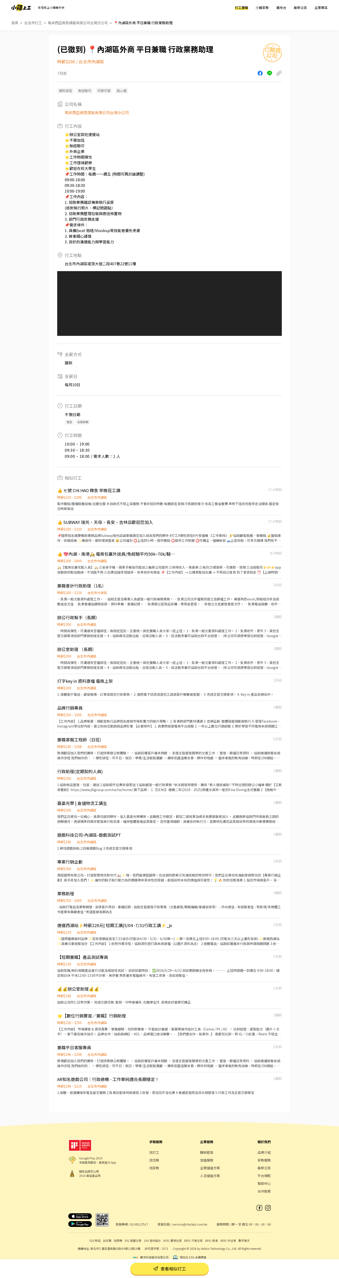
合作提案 (264, 1191)
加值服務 (206, 1160)
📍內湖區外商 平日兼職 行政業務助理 (143, 22)
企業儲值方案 (210, 1167)
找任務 (154, 1160)
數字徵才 (244, 1240)
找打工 (154, 1152)
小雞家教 (262, 7)
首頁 (14, 22)
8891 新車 (211, 1240)
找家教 (154, 1167)
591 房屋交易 (133, 1240)
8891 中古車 (228, 1240)
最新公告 (300, 7)
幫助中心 (264, 1183)
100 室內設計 (152, 1240)
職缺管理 (206, 1152)
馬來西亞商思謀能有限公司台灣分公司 (78, 22)
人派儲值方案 (210, 1175)
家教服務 (264, 1160)
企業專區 (321, 7)
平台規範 (264, 1175)
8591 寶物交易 (172, 1240)
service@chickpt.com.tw (189, 1224)
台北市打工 (33, 22)
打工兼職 (241, 7)
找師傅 (118, 1240)
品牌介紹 (264, 1152)
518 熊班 (95, 1240)
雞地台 (281, 7)
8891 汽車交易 (193, 1240)
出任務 (107, 1240)
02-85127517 (139, 1224)
